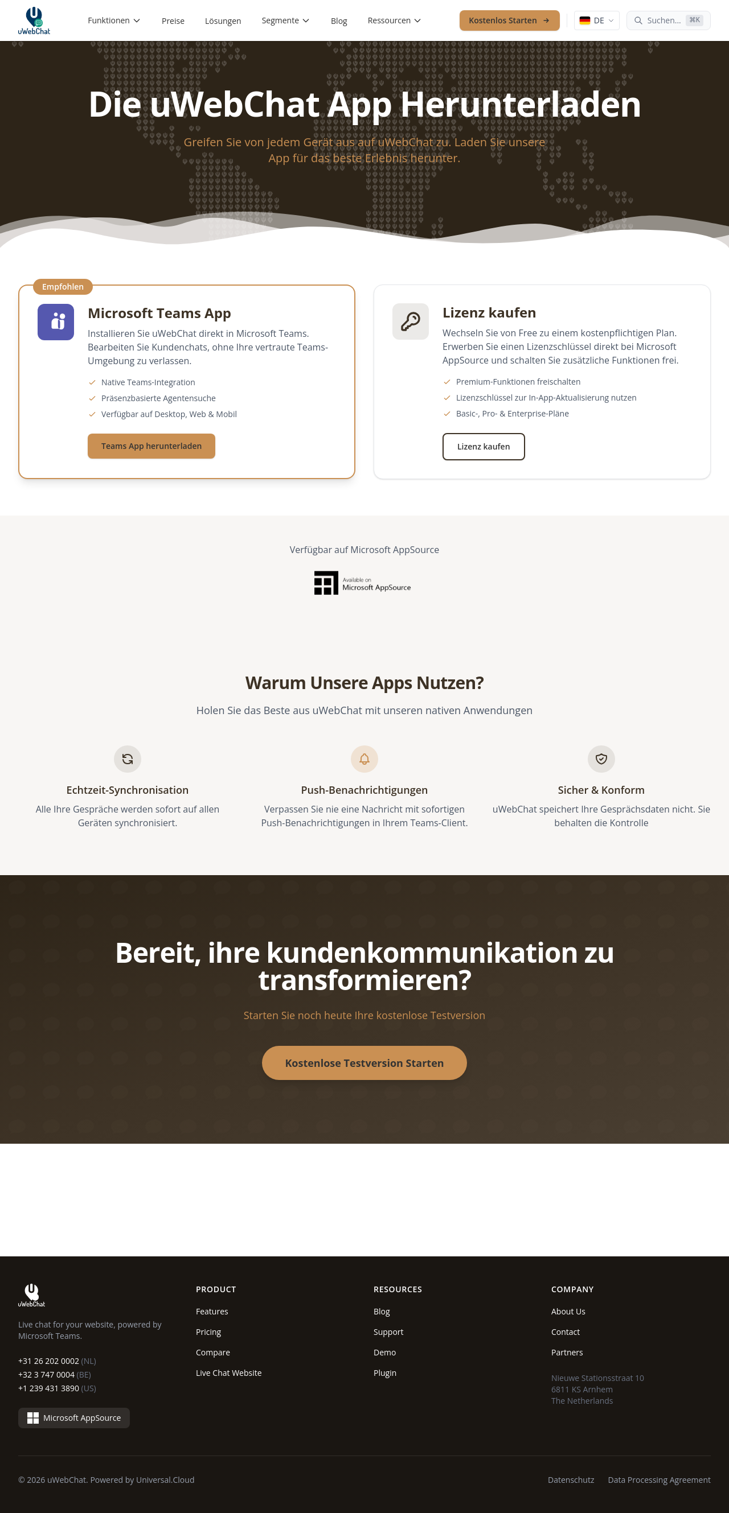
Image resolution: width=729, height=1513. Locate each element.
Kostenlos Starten (510, 20)
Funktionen (114, 20)
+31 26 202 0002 (57, 1360)
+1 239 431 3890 (57, 1388)
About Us (568, 1311)
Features (212, 1311)
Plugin (385, 1372)
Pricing (208, 1331)
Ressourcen (395, 20)
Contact (565, 1331)
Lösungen (223, 20)
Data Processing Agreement (659, 1479)
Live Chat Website (229, 1372)
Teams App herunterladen (151, 445)
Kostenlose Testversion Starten (364, 1063)
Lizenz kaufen (483, 446)
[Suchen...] (668, 20)
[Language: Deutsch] (597, 20)
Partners (567, 1352)
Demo (385, 1352)
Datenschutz (571, 1479)
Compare (213, 1352)
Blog (339, 20)
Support (389, 1331)
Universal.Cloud (165, 1479)
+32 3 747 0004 (54, 1374)
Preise (173, 20)
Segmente (286, 20)
